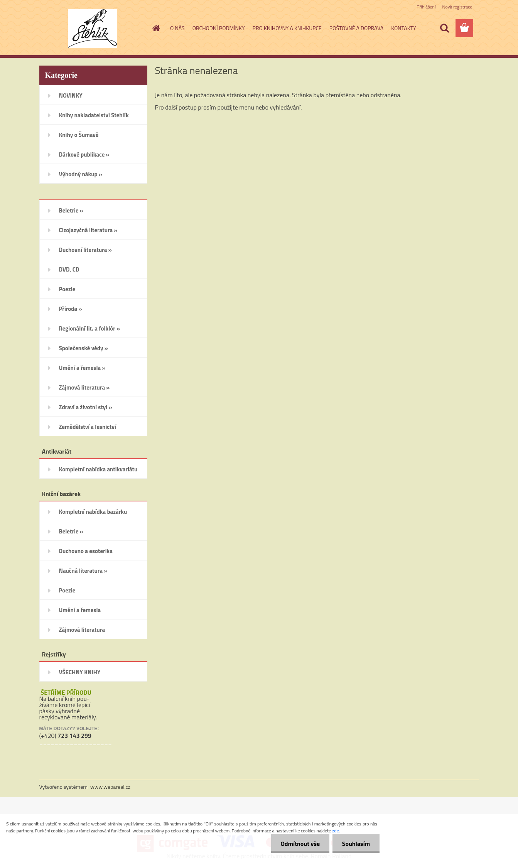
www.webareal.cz (110, 787)
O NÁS (177, 28)
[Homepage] (155, 28)
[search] (444, 28)
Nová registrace (457, 6)
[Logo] (92, 28)
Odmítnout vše (300, 843)
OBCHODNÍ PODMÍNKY (218, 28)
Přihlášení (426, 6)
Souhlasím (356, 843)
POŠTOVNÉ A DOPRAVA (356, 28)
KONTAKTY (403, 28)
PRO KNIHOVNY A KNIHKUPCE (287, 28)
